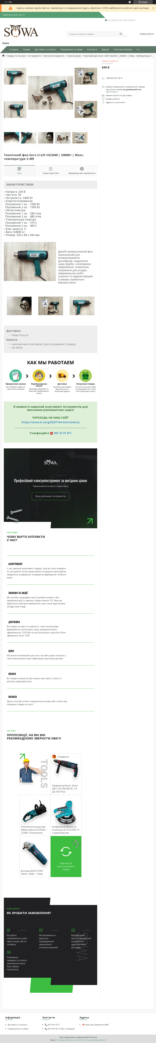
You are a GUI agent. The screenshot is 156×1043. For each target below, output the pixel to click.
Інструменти (34, 56)
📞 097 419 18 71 (52, 1024)
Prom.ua (93, 1037)
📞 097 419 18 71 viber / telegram (60, 1028)
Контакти (92, 49)
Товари (26, 49)
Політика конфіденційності (94, 1040)
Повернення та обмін (71, 49)
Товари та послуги (16, 56)
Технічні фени (74, 56)
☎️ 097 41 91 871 (60, 433)
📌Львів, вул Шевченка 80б (95, 1024)
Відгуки (105, 49)
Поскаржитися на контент (68, 1040)
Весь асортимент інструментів (51, 496)
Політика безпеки (123, 49)
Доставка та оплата (45, 49)
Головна (13, 49)
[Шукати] (121, 34)
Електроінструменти (53, 56)
